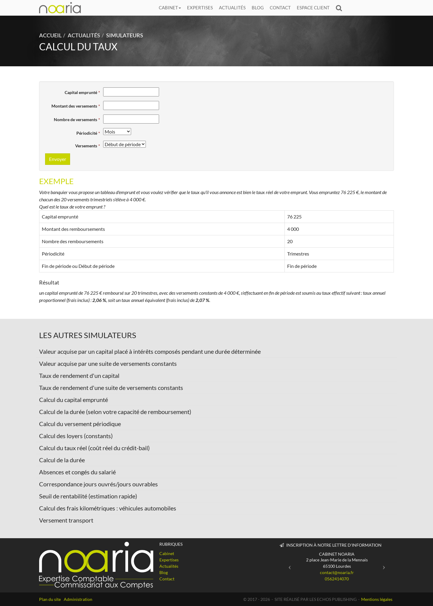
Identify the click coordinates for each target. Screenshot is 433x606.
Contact (280, 7)
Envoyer (57, 159)
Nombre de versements (75, 119)
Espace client (313, 7)
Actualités (232, 7)
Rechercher (340, 7)
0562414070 (337, 578)
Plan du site (50, 599)
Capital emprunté (81, 92)
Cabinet (170, 7)
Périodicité (86, 133)
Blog (258, 7)
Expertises (200, 7)
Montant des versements (74, 105)
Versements (86, 145)
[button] (288, 565)
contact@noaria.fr (337, 572)
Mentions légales (376, 599)
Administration (78, 599)
